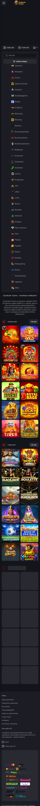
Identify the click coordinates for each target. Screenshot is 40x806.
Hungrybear (17, 180)
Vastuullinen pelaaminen (10, 703)
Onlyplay (15, 222)
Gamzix (15, 174)
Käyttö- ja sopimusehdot (10, 713)
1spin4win (16, 66)
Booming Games (18, 138)
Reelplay (15, 258)
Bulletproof (16, 150)
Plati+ (14, 234)
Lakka (14, 192)
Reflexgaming (17, 264)
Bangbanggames (19, 96)
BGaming (16, 120)
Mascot (15, 204)
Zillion (14, 288)
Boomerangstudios (19, 132)
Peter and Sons (18, 228)
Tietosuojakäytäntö (8, 710)
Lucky (14, 198)
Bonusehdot (6, 706)
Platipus (15, 240)
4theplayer (16, 72)
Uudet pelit (23, 47)
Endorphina (16, 162)
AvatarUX (16, 90)
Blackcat (15, 126)
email (5, 742)
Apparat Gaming (18, 84)
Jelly (14, 186)
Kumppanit (5, 720)
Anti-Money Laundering (9, 724)
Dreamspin (16, 156)
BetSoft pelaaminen (20, 144)
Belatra (15, 102)
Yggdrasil (16, 282)
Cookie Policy (6, 717)
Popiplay (15, 246)
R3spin (15, 252)
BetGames (16, 114)
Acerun (15, 78)
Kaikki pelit (8, 47)
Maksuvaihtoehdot (8, 700)
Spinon (15, 270)
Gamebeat (16, 168)
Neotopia (16, 210)
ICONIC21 (16, 108)
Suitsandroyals (18, 276)
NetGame (16, 216)
